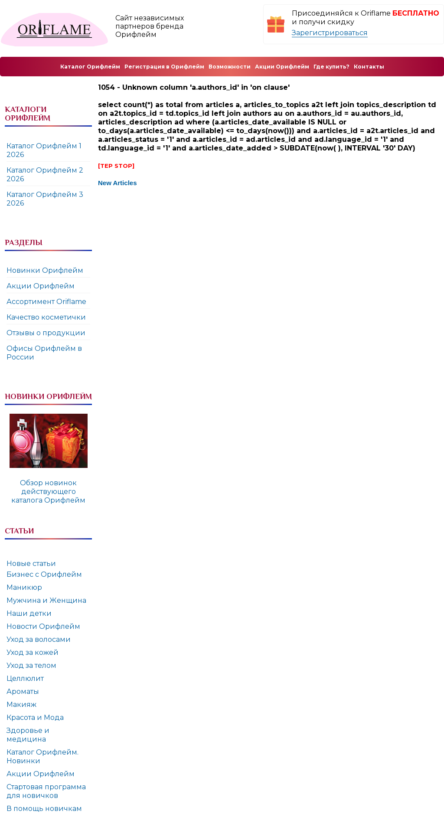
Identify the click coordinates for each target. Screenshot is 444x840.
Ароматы (23, 691)
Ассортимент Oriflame (46, 301)
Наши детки (29, 613)
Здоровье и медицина (28, 734)
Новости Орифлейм (43, 626)
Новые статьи (31, 563)
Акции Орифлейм (41, 286)
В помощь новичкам (44, 808)
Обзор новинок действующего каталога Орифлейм (48, 491)
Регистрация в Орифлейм (164, 66)
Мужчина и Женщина (46, 600)
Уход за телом (31, 665)
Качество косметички (46, 317)
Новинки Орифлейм (45, 270)
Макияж (21, 704)
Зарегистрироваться (330, 33)
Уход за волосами (39, 639)
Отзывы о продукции (46, 333)
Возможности (230, 66)
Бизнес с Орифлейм (44, 574)
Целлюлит (25, 678)
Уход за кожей (33, 652)
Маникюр (24, 587)
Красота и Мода (35, 717)
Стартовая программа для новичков (46, 791)
